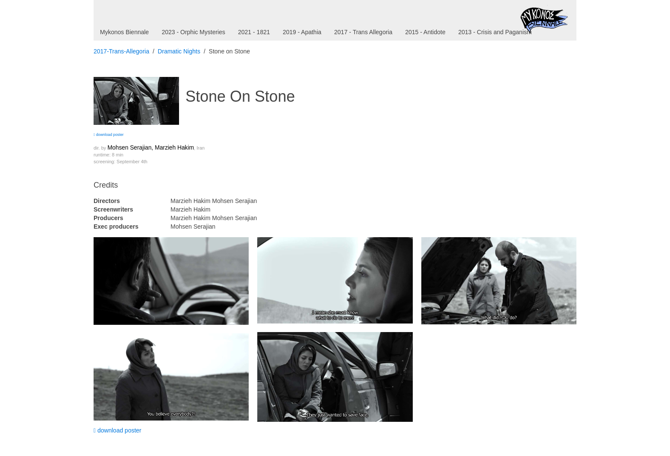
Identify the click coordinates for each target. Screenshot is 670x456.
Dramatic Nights (179, 51)
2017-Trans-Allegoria (121, 51)
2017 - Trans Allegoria (363, 32)
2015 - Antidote (425, 32)
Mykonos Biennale (124, 32)
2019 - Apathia (302, 32)
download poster (108, 134)
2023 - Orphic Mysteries (193, 32)
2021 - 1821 (254, 32)
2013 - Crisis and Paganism (495, 32)
